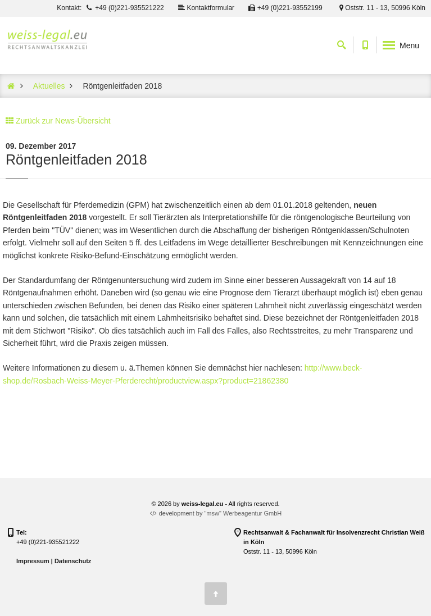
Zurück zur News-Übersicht (63, 120)
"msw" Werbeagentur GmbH (243, 513)
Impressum (32, 561)
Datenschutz (73, 561)
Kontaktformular (205, 8)
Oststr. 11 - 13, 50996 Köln (380, 8)
